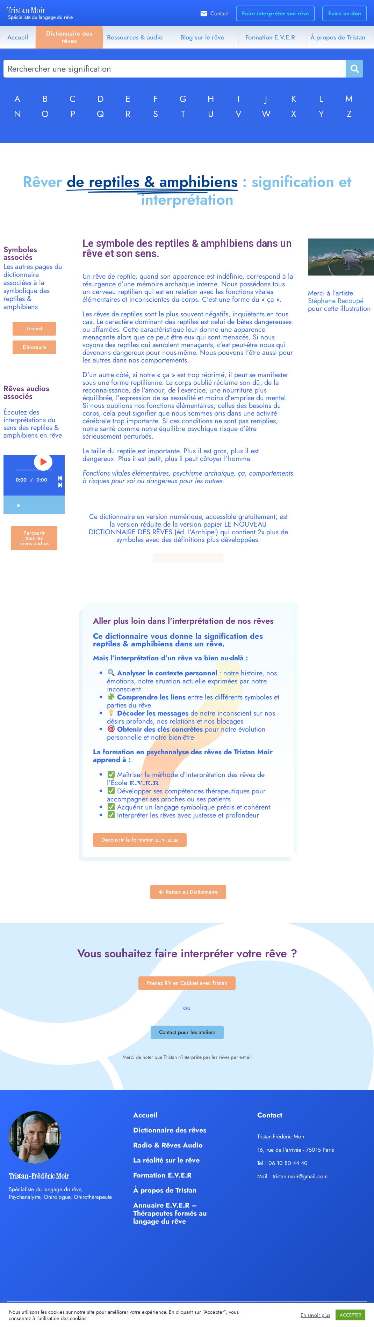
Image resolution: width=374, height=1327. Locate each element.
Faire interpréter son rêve (275, 13)
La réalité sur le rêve (166, 1160)
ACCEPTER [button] (350, 1315)
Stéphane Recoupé (336, 301)
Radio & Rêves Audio (168, 1145)
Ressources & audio (135, 37)
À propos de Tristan (337, 37)
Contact (219, 13)
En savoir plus (315, 1315)
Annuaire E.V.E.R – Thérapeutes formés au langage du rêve (170, 1213)
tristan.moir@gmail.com (300, 1176)
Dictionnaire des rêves (69, 37)
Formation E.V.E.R (270, 37)
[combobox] (174, 69)
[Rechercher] (354, 69)
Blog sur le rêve (202, 37)
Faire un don (344, 13)
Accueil (17, 37)
